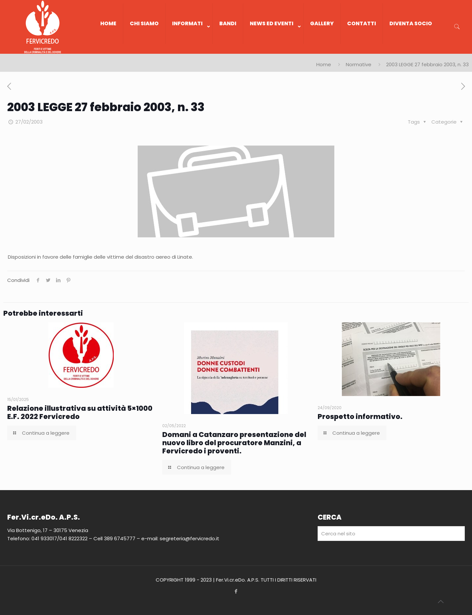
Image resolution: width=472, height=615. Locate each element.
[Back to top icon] (440, 601)
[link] (189, 50)
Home (323, 64)
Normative (358, 64)
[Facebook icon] (236, 591)
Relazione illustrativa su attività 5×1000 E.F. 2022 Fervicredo (79, 412)
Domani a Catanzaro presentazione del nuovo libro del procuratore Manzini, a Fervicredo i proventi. (234, 443)
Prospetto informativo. (360, 416)
